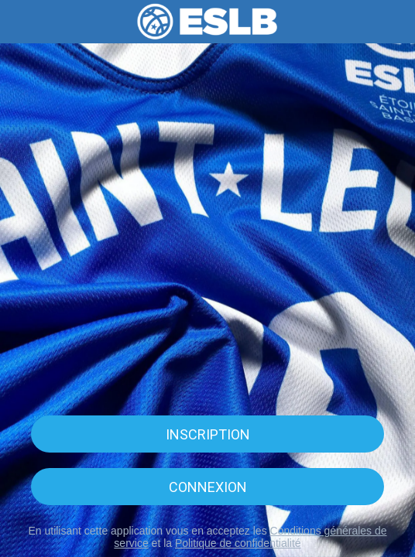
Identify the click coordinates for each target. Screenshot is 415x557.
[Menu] (21, 21)
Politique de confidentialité (238, 543)
